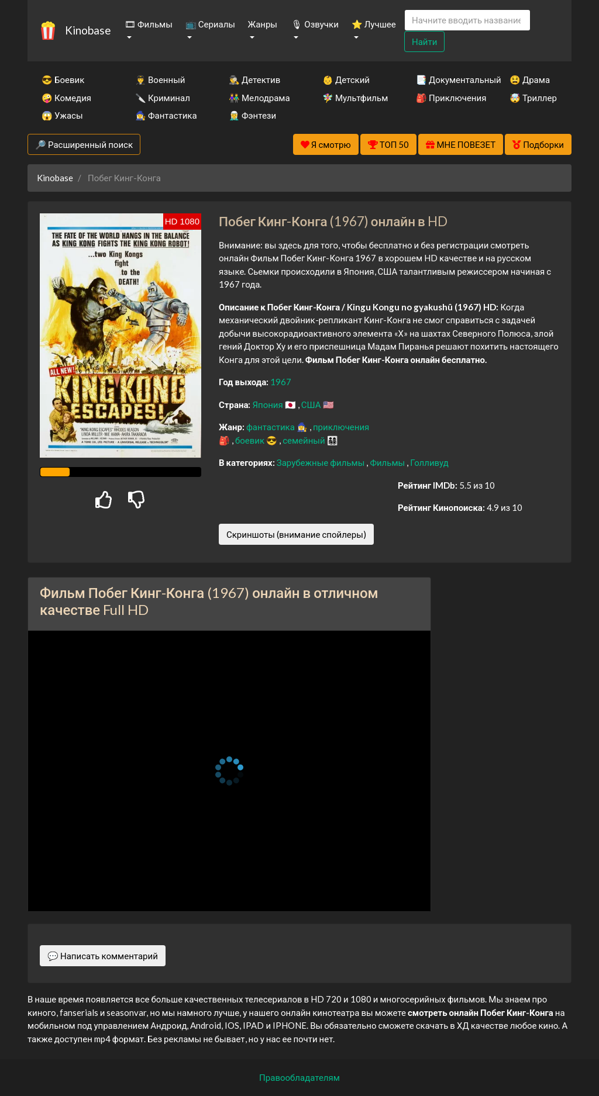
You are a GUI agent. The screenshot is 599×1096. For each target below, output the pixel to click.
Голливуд (429, 462)
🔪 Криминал (162, 97)
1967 (280, 381)
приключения (341, 426)
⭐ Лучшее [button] (374, 24)
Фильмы (388, 462)
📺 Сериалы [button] (210, 24)
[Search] (467, 20)
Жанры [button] (263, 24)
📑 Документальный (447, 79)
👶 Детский (346, 79)
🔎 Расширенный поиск (84, 144)
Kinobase (88, 30)
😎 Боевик (63, 79)
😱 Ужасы (62, 115)
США (312, 404)
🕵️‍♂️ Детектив (254, 79)
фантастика (271, 426)
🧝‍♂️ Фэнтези (252, 115)
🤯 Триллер (533, 97)
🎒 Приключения (447, 97)
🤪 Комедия (66, 97)
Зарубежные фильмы (322, 462)
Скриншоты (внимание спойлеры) (296, 534)
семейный (305, 440)
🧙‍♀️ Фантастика (166, 115)
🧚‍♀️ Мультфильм (353, 97)
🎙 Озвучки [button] (314, 24)
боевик (250, 440)
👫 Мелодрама (259, 97)
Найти (424, 41)
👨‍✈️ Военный (160, 79)
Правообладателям (299, 1077)
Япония (268, 404)
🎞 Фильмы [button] (149, 24)
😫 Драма (530, 79)
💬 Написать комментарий (102, 955)
